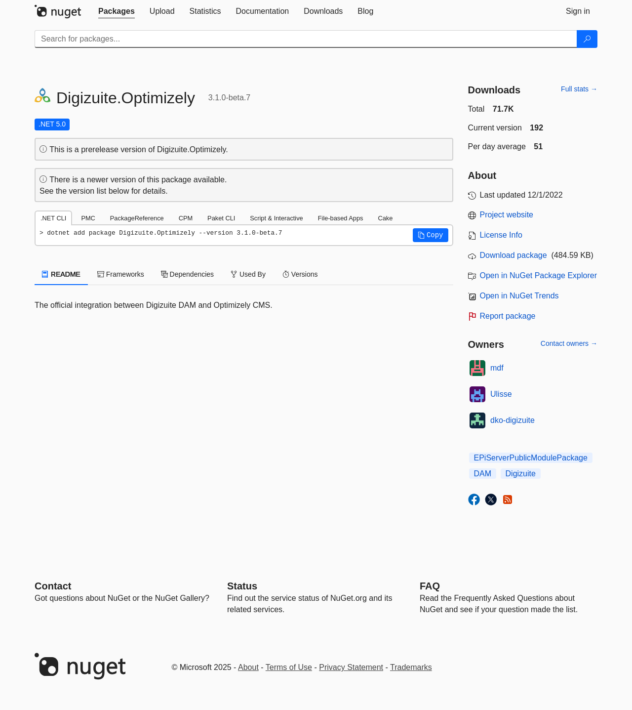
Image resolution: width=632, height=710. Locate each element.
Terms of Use (289, 667)
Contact (53, 586)
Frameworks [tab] (120, 274)
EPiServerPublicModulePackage (531, 458)
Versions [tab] (300, 274)
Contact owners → (569, 343)
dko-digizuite (512, 420)
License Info (501, 235)
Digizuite (521, 473)
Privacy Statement (351, 667)
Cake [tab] (385, 218)
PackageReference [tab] (137, 218)
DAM (483, 473)
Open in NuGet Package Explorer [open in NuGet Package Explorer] (538, 275)
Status (242, 586)
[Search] (587, 39)
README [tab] (61, 274)
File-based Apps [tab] (340, 218)
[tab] (116, 11)
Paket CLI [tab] (221, 218)
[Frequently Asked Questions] (430, 586)
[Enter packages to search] (306, 39)
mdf (497, 368)
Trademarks (411, 667)
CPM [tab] (186, 218)
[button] (430, 235)
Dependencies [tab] (187, 274)
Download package (513, 255)
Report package (508, 316)
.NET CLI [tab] (53, 218)
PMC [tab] (88, 218)
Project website (507, 214)
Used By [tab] (248, 274)
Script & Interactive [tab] (276, 218)
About (248, 667)
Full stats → (579, 89)
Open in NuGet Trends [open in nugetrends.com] (519, 296)
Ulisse (501, 394)
